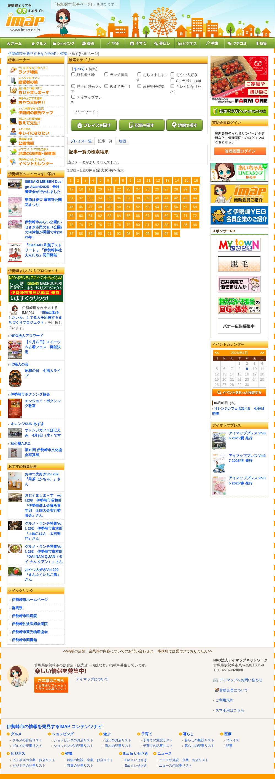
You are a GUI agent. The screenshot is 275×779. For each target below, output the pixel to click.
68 (157, 216)
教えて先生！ (120, 87)
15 (186, 180)
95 (147, 233)
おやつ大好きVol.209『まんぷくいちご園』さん (43, 575)
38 (138, 198)
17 (71, 189)
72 (195, 216)
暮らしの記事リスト (199, 745)
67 (147, 216)
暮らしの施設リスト (199, 740)
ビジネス (18, 753)
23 (128, 189)
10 (139, 180)
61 (90, 216)
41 (166, 198)
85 (185, 225)
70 (176, 216)
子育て (146, 734)
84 (176, 225)
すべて (79, 69)
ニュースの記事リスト (175, 765)
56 (176, 207)
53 (147, 207)
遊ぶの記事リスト (118, 745)
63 (109, 216)
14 (177, 180)
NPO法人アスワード (26, 336)
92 (119, 233)
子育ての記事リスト (158, 745)
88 (81, 233)
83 (166, 225)
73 (71, 225)
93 (128, 233)
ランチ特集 (118, 75)
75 (90, 225)
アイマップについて (92, 679)
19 (90, 189)
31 (71, 198)
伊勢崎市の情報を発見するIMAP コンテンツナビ (54, 726)
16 (196, 180)
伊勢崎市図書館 (24, 640)
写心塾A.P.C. (20, 444)
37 (128, 198)
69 (166, 216)
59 (71, 216)
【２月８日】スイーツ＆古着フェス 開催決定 (43, 347)
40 (157, 198)
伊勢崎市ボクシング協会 (30, 394)
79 (128, 225)
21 (109, 189)
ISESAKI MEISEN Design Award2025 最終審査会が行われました (44, 186)
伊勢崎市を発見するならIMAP (32, 53)
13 (167, 180)
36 (119, 198)
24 (138, 189)
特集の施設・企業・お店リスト (90, 760)
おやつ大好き (186, 75)
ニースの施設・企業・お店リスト (184, 760)
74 (81, 225)
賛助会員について (233, 690)
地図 (122, 141)
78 (119, 225)
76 (100, 225)
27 (166, 189)
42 (176, 198)
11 (148, 180)
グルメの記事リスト (27, 745)
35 (109, 198)
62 (100, 216)
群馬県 (17, 608)
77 (109, 225)
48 (100, 207)
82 (157, 225)
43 (185, 198)
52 (138, 207)
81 (147, 225)
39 (147, 198)
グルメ (16, 734)
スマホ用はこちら (229, 710)
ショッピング (63, 734)
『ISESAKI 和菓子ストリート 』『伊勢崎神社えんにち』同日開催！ (43, 250)
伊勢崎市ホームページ (30, 600)
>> (262, 353)
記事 (229, 745)
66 (138, 216)
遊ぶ (106, 734)
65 (128, 216)
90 (100, 233)
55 (166, 207)
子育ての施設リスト (158, 740)
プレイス (232, 740)
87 (71, 233)
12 (158, 180)
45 (71, 207)
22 (119, 189)
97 (166, 233)
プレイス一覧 (81, 141)
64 (119, 216)
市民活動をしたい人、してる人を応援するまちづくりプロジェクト (35, 317)
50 (119, 207)
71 (185, 216)
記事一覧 (105, 141)
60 (81, 216)
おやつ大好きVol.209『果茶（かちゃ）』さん (43, 479)
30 (195, 189)
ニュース (164, 753)
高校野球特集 (153, 87)
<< (217, 353)
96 (157, 233)
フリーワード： (86, 112)
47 (90, 207)
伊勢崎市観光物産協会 (30, 632)
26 (157, 189)
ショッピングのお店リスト (73, 740)
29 (185, 189)
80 (138, 225)
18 (81, 189)
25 (147, 189)
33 (90, 198)
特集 (64, 53)
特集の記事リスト (80, 765)
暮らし (188, 734)
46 (81, 207)
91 (109, 233)
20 (100, 189)
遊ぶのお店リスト (118, 740)
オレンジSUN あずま (27, 424)
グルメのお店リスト (27, 740)
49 (109, 207)
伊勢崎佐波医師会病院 (30, 624)
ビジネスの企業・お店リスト (33, 760)
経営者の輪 (85, 75)
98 (176, 233)
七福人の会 (19, 364)
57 (185, 207)
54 (157, 207)
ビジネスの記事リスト (28, 765)
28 (176, 189)
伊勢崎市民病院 (24, 616)
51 (128, 207)
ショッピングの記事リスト (73, 745)
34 (100, 198)
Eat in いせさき (135, 753)
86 (195, 225)
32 (81, 198)
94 (138, 233)
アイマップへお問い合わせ (240, 680)
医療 (227, 734)
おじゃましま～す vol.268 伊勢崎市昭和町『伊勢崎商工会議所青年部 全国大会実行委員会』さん (43, 505)
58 (195, 207)
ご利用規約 (224, 700)
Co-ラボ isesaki (188, 81)
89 (90, 233)
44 (195, 198)
